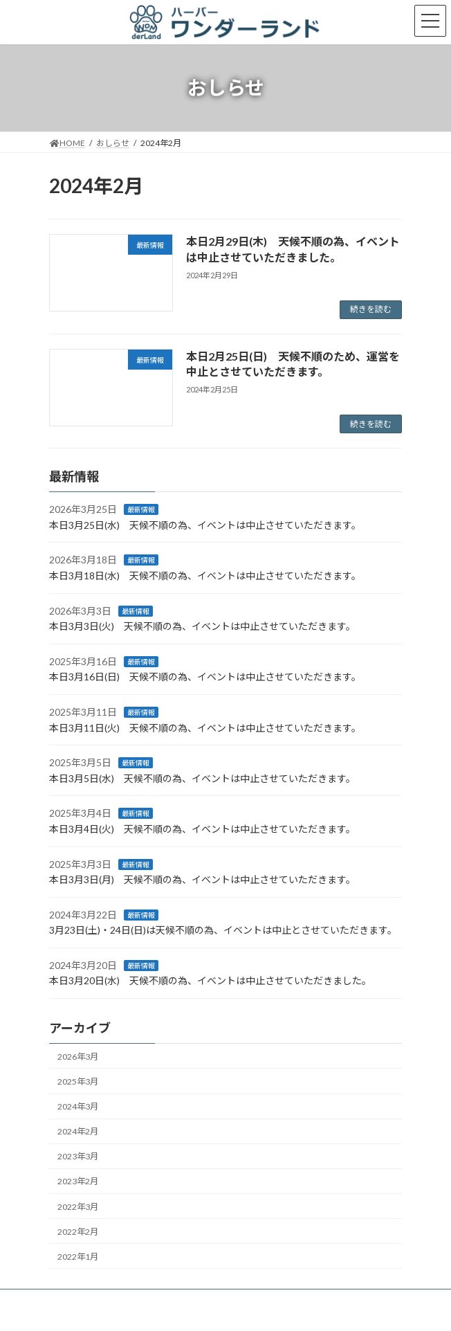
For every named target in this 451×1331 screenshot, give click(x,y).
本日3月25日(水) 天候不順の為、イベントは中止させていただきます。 (205, 525)
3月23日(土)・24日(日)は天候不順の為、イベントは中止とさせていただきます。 (223, 930)
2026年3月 (77, 1056)
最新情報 (141, 510)
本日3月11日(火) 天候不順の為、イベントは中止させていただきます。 (205, 728)
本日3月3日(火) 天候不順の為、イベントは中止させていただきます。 (202, 626)
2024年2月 (77, 1132)
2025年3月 (77, 1081)
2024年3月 (77, 1106)
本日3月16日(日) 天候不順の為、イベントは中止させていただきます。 (205, 677)
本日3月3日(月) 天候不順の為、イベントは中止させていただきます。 (202, 879)
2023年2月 (77, 1182)
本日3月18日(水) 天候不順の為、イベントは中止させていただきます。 (205, 575)
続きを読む (371, 309)
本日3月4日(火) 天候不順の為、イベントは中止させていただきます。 (202, 829)
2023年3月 (77, 1157)
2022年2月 (77, 1231)
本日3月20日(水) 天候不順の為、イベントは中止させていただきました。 (210, 981)
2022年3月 (77, 1207)
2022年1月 (77, 1256)
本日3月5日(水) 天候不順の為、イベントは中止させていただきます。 (202, 778)
